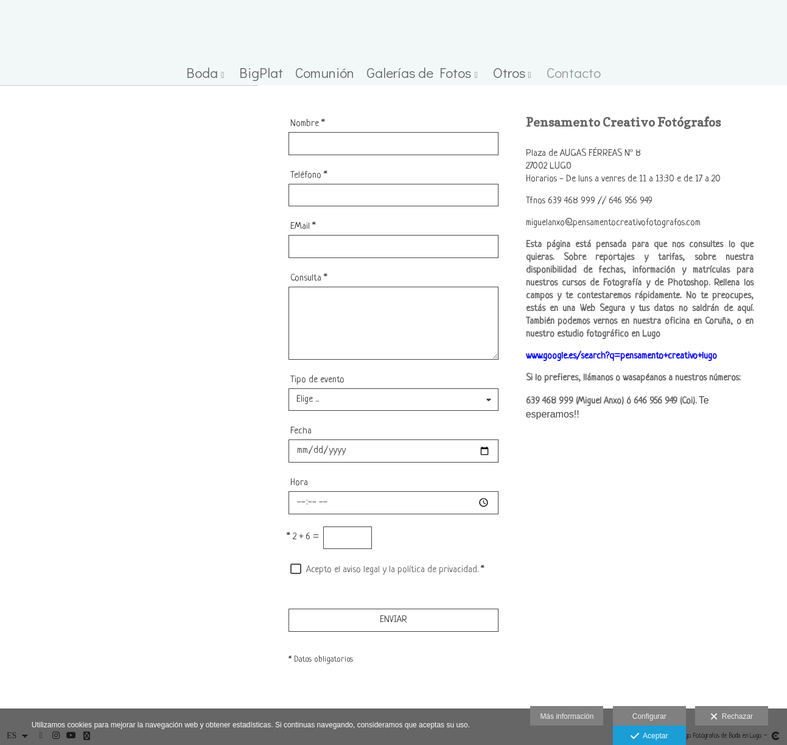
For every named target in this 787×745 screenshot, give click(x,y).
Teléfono (308, 175)
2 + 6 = (303, 537)
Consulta (308, 278)
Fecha (301, 431)
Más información (566, 716)
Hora (299, 483)
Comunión (324, 72)
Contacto (574, 72)
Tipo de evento (317, 380)
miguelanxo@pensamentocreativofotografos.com (613, 223)
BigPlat (261, 72)
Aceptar (649, 736)
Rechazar (731, 717)
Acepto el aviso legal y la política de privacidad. (392, 570)
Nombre (307, 124)
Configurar (649, 716)
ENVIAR (393, 620)
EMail (303, 227)
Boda (202, 72)
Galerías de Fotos (418, 72)
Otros (509, 72)
